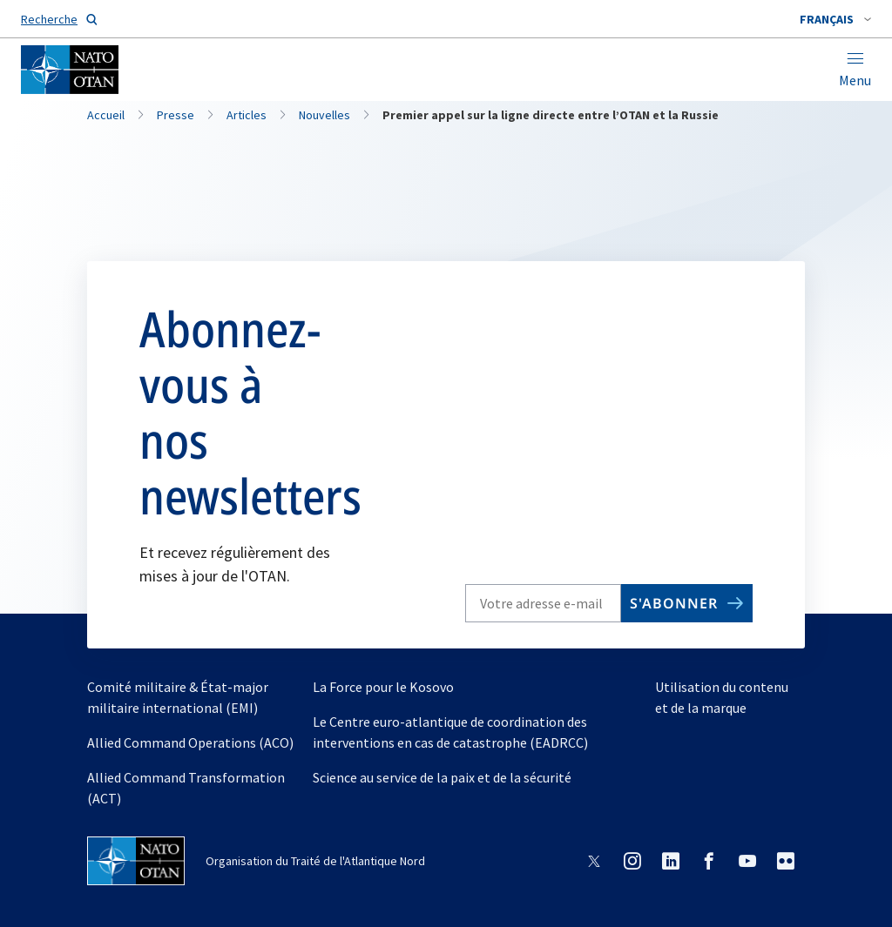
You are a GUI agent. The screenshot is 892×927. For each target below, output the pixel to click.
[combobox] (835, 19)
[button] (835, 19)
